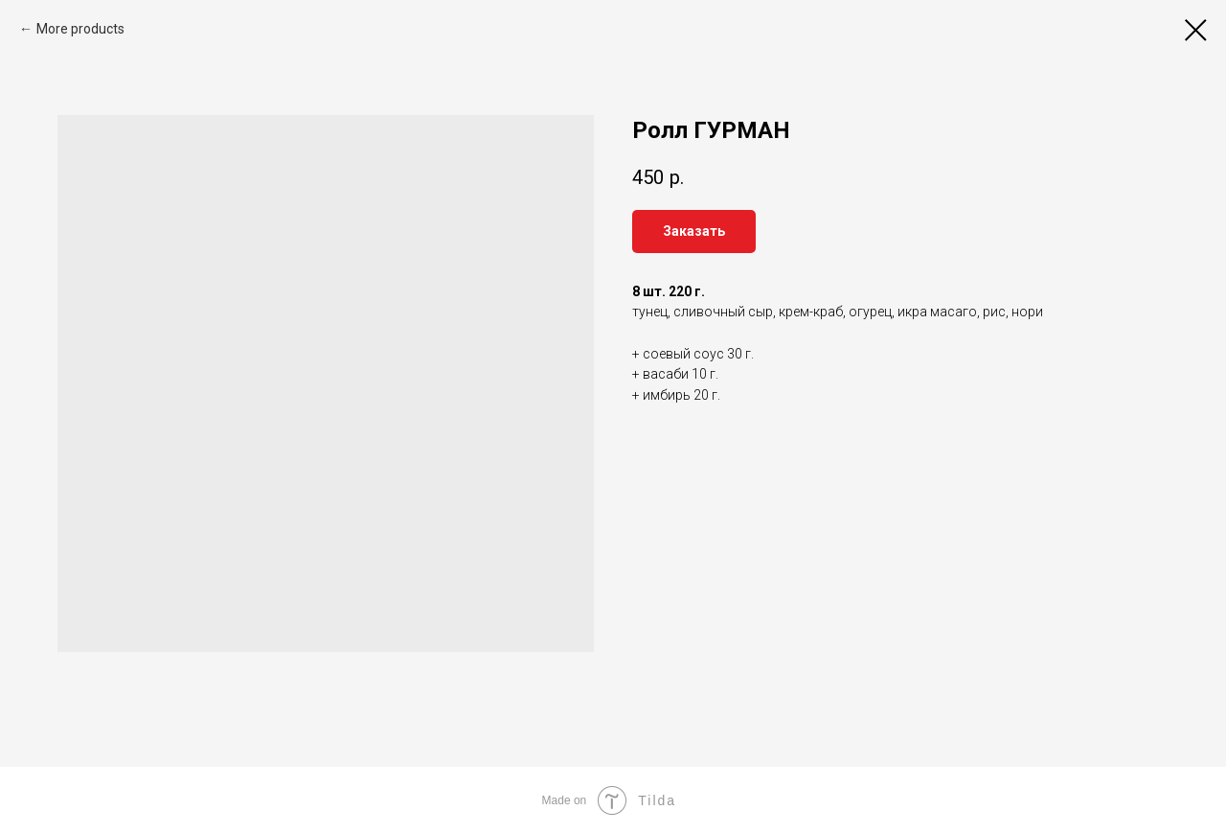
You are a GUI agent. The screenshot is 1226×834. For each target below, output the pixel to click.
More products (80, 28)
